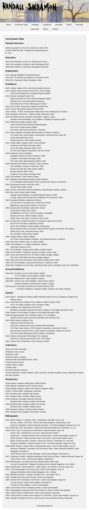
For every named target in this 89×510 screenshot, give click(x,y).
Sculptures (47, 25)
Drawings (59, 25)
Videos (45, 29)
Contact (55, 29)
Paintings (35, 25)
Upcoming (35, 29)
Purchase (79, 25)
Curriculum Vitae (21, 25)
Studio (69, 25)
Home (8, 25)
